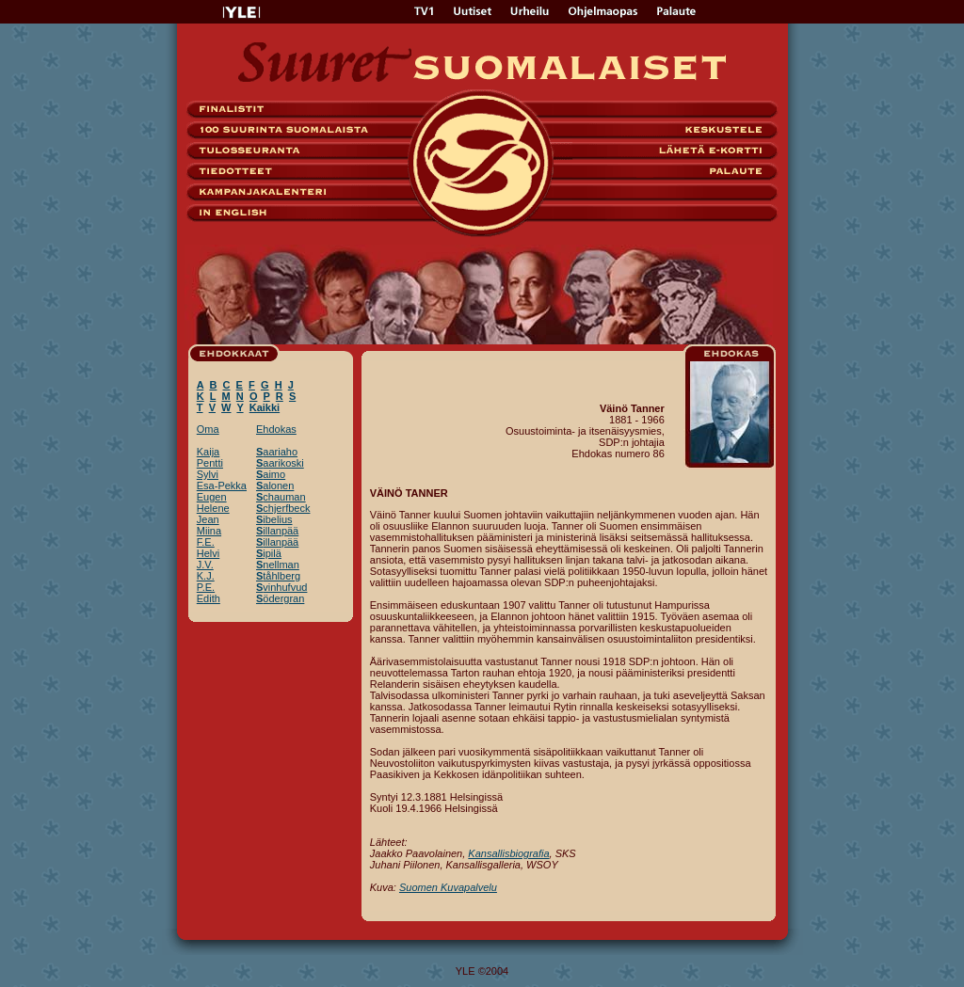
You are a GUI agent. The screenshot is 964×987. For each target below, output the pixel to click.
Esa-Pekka (222, 485)
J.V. (205, 564)
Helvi (208, 553)
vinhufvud (281, 587)
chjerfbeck (283, 508)
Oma (208, 429)
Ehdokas (276, 429)
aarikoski (280, 463)
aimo (270, 474)
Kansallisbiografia (508, 853)
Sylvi (207, 474)
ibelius (274, 519)
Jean (208, 519)
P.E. (206, 587)
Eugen (212, 496)
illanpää (277, 530)
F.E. (206, 542)
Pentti (210, 463)
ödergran (280, 598)
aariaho (276, 451)
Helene (213, 508)
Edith (208, 598)
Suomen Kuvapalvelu (448, 887)
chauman (281, 496)
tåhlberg (278, 575)
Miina (209, 530)
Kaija (208, 451)
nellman (277, 564)
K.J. (206, 575)
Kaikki (264, 407)
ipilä (268, 553)
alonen (275, 485)
